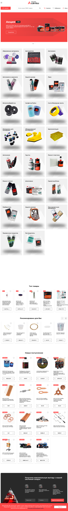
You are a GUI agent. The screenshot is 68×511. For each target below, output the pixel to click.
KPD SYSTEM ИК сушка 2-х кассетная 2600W (8, 453)
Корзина (48, 8)
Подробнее (11, 32)
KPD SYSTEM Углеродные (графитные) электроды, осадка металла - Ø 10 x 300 (25, 427)
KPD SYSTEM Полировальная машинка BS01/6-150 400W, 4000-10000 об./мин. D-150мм (42, 454)
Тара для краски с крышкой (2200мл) (20, 333)
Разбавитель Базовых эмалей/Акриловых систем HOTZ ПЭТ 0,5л (25, 372)
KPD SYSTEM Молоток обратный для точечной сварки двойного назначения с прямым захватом (25, 400)
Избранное (57, 8)
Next (65, 28)
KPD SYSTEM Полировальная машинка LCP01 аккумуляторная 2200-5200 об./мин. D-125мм (25, 454)
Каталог (6, 8)
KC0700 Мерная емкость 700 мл (60, 333)
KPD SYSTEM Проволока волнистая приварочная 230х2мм (8, 399)
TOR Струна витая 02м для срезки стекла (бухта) (33, 334)
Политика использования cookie (36, 508)
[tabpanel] (34, 27)
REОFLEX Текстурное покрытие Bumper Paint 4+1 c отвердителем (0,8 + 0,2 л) (8, 373)
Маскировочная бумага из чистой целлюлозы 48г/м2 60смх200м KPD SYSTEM (6, 303)
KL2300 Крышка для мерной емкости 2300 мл (47, 333)
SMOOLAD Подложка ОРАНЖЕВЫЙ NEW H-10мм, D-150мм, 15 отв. (20, 303)
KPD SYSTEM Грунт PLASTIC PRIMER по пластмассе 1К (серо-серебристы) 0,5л (47, 303)
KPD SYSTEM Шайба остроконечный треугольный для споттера (58, 400)
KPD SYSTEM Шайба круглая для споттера (7, 426)
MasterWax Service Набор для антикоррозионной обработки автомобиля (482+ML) (59, 373)
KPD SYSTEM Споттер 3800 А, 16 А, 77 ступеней (41, 426)
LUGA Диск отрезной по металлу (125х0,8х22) (42, 372)
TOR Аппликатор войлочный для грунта (7, 333)
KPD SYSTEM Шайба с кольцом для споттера (42, 399)
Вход (66, 8)
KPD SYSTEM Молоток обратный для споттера (59, 426)
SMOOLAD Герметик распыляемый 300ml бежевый (34, 303)
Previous (2, 28)
